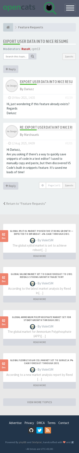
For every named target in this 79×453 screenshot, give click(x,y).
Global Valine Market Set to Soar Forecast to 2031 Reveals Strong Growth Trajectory (41, 276)
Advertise (15, 423)
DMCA (41, 423)
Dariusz (29, 89)
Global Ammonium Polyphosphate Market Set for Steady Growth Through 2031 (41, 319)
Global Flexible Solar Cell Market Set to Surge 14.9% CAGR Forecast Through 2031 (41, 362)
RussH (25, 49)
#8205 (68, 143)
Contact (63, 423)
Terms (51, 423)
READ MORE (39, 256)
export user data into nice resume (35, 41)
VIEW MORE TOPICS (39, 402)
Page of (54, 185)
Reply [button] (11, 69)
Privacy (29, 423)
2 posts (69, 56)
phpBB (22, 442)
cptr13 (36, 49)
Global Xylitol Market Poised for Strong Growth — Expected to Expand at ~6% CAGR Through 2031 (41, 232)
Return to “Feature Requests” (24, 204)
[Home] (8, 27)
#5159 (68, 98)
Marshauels (31, 135)
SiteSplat (37, 442)
